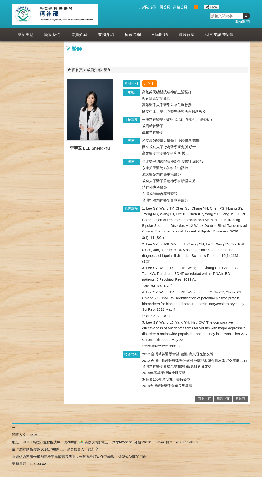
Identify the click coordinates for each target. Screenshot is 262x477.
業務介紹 (106, 34)
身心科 (148, 83)
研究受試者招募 (219, 34)
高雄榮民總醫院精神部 (55, 14)
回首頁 (165, 7)
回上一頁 (204, 399)
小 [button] (191, 7)
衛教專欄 (133, 34)
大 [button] (201, 7)
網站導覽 (149, 7)
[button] (246, 16)
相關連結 (160, 34)
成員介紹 (79, 34)
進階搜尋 (242, 21)
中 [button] (196, 7)
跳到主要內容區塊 (2, 2)
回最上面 (223, 399)
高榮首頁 (180, 7)
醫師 (107, 70)
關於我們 (52, 34)
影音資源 (187, 34)
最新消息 (25, 34)
